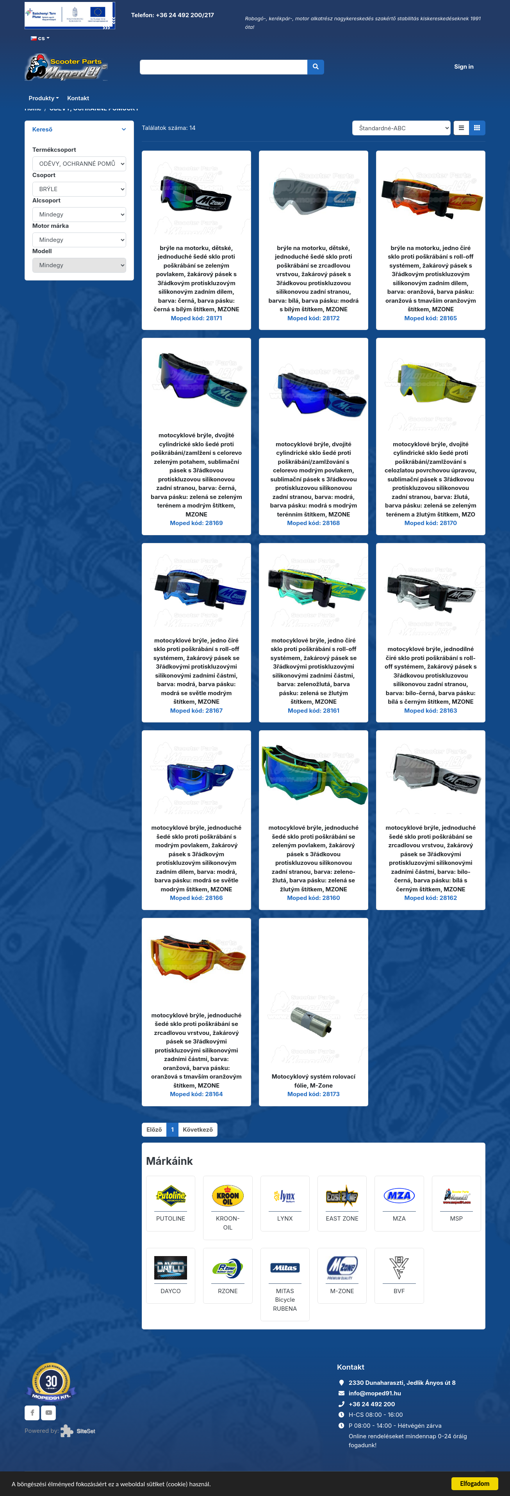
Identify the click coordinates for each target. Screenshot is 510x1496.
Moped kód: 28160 (313, 898)
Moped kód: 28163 (430, 710)
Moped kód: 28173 (313, 1094)
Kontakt (78, 98)
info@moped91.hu (375, 1393)
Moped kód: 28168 (313, 523)
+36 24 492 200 (372, 1404)
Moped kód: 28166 (196, 898)
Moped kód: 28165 (431, 318)
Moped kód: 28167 (196, 710)
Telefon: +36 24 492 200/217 (172, 15)
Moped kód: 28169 (196, 523)
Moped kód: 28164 (196, 1094)
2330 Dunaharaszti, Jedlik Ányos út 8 (402, 1382)
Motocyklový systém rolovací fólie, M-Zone (313, 1081)
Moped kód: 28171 (196, 318)
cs (37, 38)
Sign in (464, 66)
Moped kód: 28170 (431, 523)
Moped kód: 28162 (430, 898)
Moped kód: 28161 (313, 710)
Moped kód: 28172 (313, 318)
